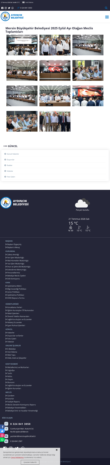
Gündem (9, 395)
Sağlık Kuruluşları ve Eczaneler (18, 319)
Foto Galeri (9, 177)
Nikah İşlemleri (12, 313)
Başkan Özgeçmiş (13, 244)
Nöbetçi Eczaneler (13, 322)
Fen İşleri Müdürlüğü (14, 257)
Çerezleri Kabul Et (30, 462)
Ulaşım (9, 379)
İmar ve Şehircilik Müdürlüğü (17, 266)
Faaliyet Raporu (12, 401)
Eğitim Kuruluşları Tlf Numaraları (19, 310)
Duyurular (9, 160)
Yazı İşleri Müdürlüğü (14, 263)
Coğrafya (10, 370)
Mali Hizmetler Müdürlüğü (16, 260)
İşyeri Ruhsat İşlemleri (15, 325)
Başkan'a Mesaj (12, 247)
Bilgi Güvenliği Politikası (15, 289)
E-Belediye (10, 349)
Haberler (10, 332)
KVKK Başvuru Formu (14, 298)
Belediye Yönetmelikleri (15, 408)
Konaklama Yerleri (13, 307)
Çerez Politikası (12, 292)
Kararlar (9, 398)
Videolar (8, 171)
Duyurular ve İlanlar (14, 335)
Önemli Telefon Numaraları (17, 316)
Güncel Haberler (11, 154)
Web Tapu (10, 355)
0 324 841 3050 (25, 8)
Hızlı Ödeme (27, 2)
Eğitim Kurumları (13, 388)
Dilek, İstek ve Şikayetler (15, 358)
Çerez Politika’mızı (17, 457)
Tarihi (8, 373)
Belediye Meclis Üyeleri (15, 275)
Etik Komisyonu (12, 279)
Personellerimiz (12, 272)
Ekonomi (9, 382)
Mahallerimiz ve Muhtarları (17, 367)
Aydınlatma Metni (13, 286)
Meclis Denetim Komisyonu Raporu (20, 405)
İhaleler (8, 165)
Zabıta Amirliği (12, 254)
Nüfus (8, 376)
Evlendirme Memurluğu (15, 269)
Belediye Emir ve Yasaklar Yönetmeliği (21, 411)
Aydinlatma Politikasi (14, 295)
